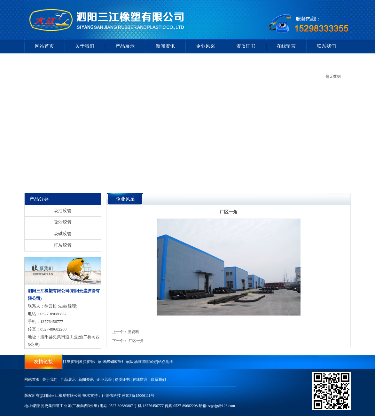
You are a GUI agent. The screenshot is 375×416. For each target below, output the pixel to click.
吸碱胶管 (63, 233)
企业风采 (205, 46)
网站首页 (44, 46)
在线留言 (286, 46)
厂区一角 (136, 341)
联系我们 (326, 46)
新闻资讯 (165, 46)
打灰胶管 (63, 245)
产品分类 (39, 199)
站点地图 (165, 361)
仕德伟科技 (111, 395)
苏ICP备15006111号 (138, 395)
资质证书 (245, 46)
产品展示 (125, 46)
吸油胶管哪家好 (143, 361)
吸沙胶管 (63, 222)
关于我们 (84, 46)
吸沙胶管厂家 (90, 361)
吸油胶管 (63, 210)
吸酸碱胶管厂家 (116, 361)
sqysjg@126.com (221, 406)
